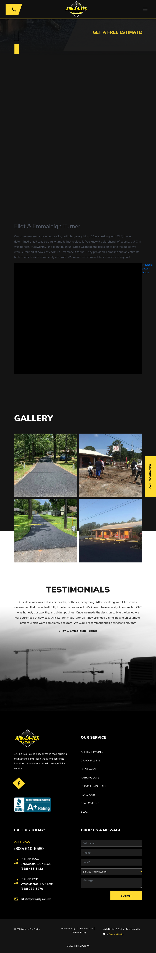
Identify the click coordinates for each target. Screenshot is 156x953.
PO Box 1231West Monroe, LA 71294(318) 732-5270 (37, 884)
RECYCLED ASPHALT (93, 786)
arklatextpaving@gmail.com (36, 899)
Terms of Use (86, 928)
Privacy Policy (68, 928)
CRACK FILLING (90, 760)
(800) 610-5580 (29, 849)
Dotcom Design (116, 934)
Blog (84, 812)
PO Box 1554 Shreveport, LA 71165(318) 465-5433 (36, 864)
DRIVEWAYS (88, 769)
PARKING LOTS (90, 777)
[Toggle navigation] (145, 9)
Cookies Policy (79, 932)
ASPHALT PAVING (92, 752)
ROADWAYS (88, 794)
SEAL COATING (90, 803)
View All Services (78, 946)
